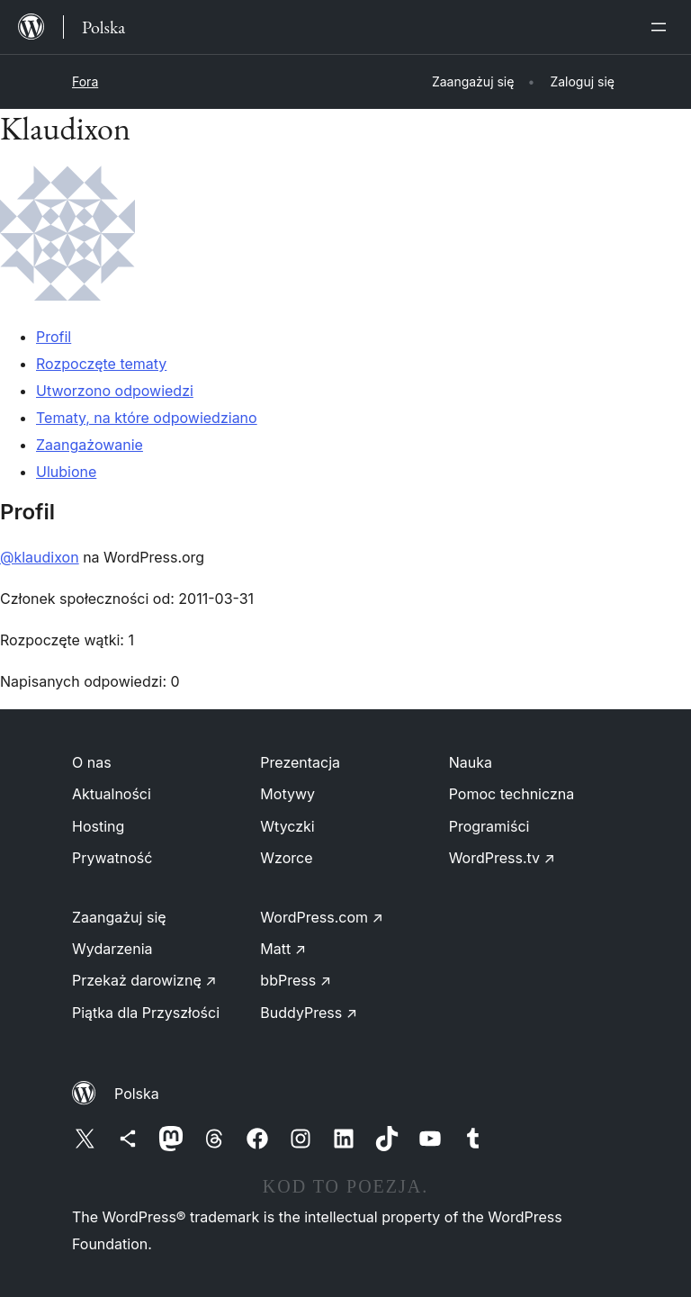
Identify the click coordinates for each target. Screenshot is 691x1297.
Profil (53, 337)
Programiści (489, 826)
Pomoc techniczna (512, 794)
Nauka (470, 762)
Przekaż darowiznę (144, 980)
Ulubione (66, 472)
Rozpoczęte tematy (101, 364)
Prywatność (112, 858)
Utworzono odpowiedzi (114, 391)
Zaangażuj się (119, 917)
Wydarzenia (112, 949)
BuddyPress (308, 1013)
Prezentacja (300, 762)
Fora (85, 81)
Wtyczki (287, 826)
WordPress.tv (502, 858)
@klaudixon (39, 557)
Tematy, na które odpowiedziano (146, 418)
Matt (283, 949)
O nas (92, 762)
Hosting (98, 826)
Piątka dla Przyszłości (146, 1013)
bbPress (295, 980)
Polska (136, 1094)
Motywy (287, 794)
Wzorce (286, 858)
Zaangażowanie (89, 445)
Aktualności (111, 794)
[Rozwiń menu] (662, 27)
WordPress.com (321, 917)
